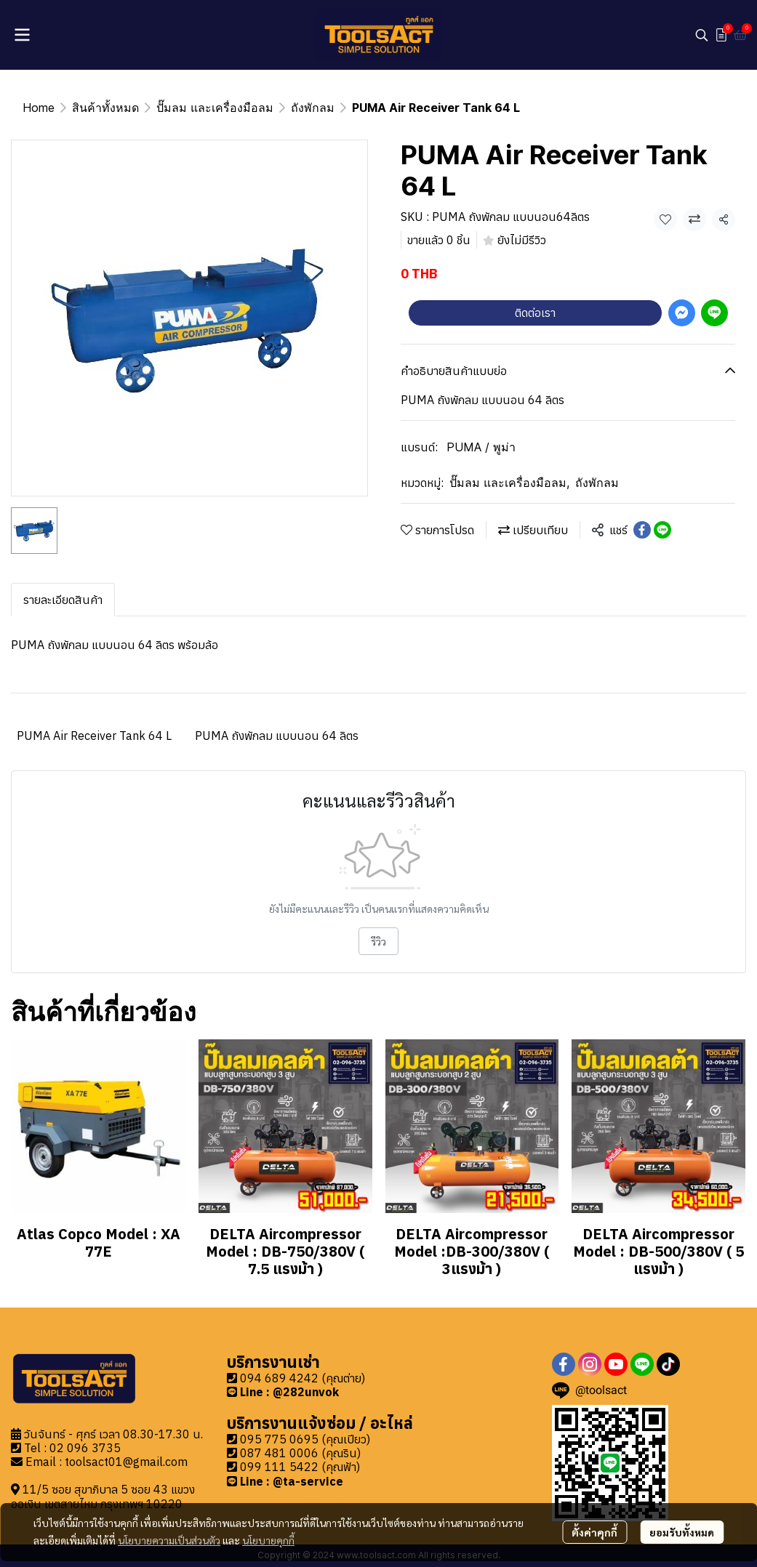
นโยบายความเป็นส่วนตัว (169, 1540)
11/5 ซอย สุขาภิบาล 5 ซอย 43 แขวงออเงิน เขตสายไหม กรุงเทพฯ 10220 (103, 1496)
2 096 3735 (89, 1448)
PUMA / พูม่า (481, 447)
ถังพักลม (313, 107)
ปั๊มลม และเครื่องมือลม (214, 107)
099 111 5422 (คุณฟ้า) (300, 1466)
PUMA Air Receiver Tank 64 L (94, 735)
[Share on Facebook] (642, 530)
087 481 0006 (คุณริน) (300, 1453)
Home (39, 107)
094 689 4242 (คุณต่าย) (302, 1378)
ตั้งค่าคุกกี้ (594, 1532)
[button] (702, 35)
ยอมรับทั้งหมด (681, 1532)
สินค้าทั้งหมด (105, 107)
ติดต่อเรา (535, 312)
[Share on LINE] (662, 530)
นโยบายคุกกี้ (268, 1540)
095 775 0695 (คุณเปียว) (305, 1439)
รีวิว (378, 941)
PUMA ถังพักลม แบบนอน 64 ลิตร (277, 735)
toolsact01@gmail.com (126, 1461)
